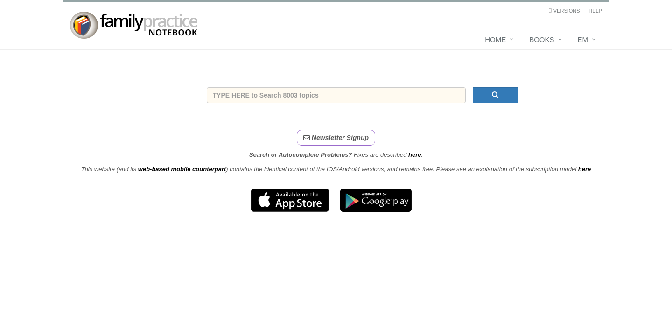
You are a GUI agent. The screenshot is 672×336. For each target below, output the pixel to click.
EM (583, 39)
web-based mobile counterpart (182, 169)
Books (541, 39)
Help (595, 11)
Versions (566, 11)
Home (495, 39)
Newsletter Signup (336, 137)
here (414, 154)
